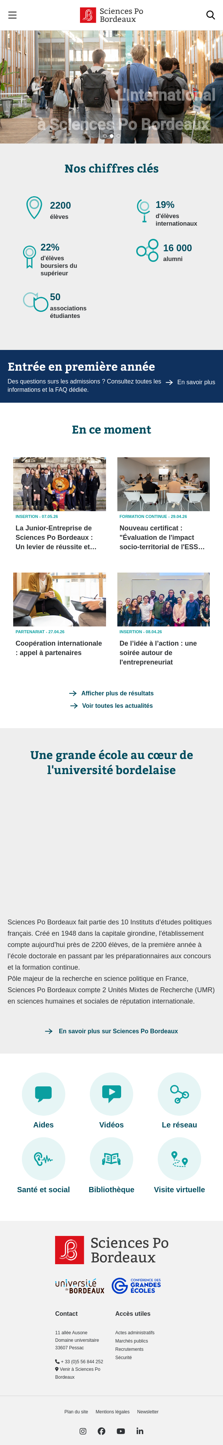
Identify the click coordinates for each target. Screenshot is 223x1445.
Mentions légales (112, 1411)
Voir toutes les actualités (117, 706)
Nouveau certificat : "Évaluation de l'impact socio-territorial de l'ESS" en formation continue (160, 538)
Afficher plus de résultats (117, 693)
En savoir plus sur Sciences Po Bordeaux (117, 1031)
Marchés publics (131, 1341)
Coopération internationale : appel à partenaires (58, 648)
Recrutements (129, 1349)
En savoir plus (190, 382)
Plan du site (76, 1411)
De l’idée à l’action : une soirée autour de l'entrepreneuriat (158, 653)
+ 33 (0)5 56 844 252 (79, 1361)
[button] (105, 136)
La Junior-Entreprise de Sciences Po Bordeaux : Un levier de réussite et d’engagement (54, 538)
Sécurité (123, 1357)
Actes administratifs (134, 1332)
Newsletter (148, 1411)
